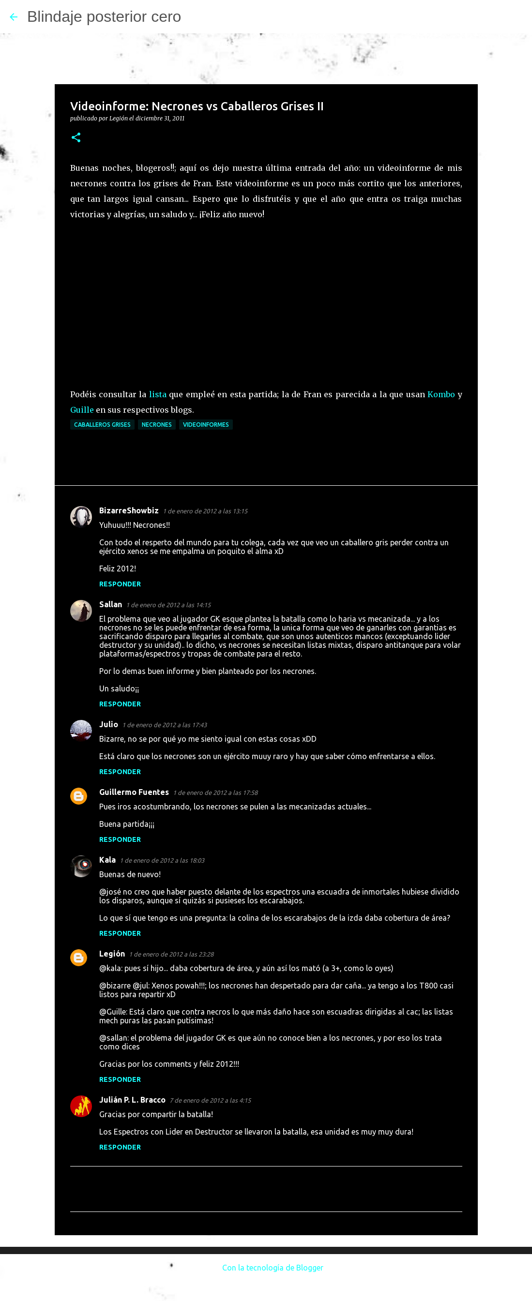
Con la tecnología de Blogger (266, 1267)
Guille (82, 410)
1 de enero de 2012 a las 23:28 (171, 954)
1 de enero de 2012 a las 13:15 (205, 511)
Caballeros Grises (102, 424)
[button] (76, 138)
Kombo (441, 394)
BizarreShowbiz (129, 510)
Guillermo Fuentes (134, 792)
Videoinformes (206, 424)
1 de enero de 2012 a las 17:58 (215, 792)
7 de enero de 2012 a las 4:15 (210, 1100)
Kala (107, 859)
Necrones (157, 424)
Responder (120, 584)
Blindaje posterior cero (104, 16)
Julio (108, 724)
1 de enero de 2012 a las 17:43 (164, 724)
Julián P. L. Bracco (132, 1099)
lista (158, 394)
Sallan (110, 604)
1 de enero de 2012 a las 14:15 (168, 604)
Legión (112, 953)
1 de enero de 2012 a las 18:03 (162, 860)
